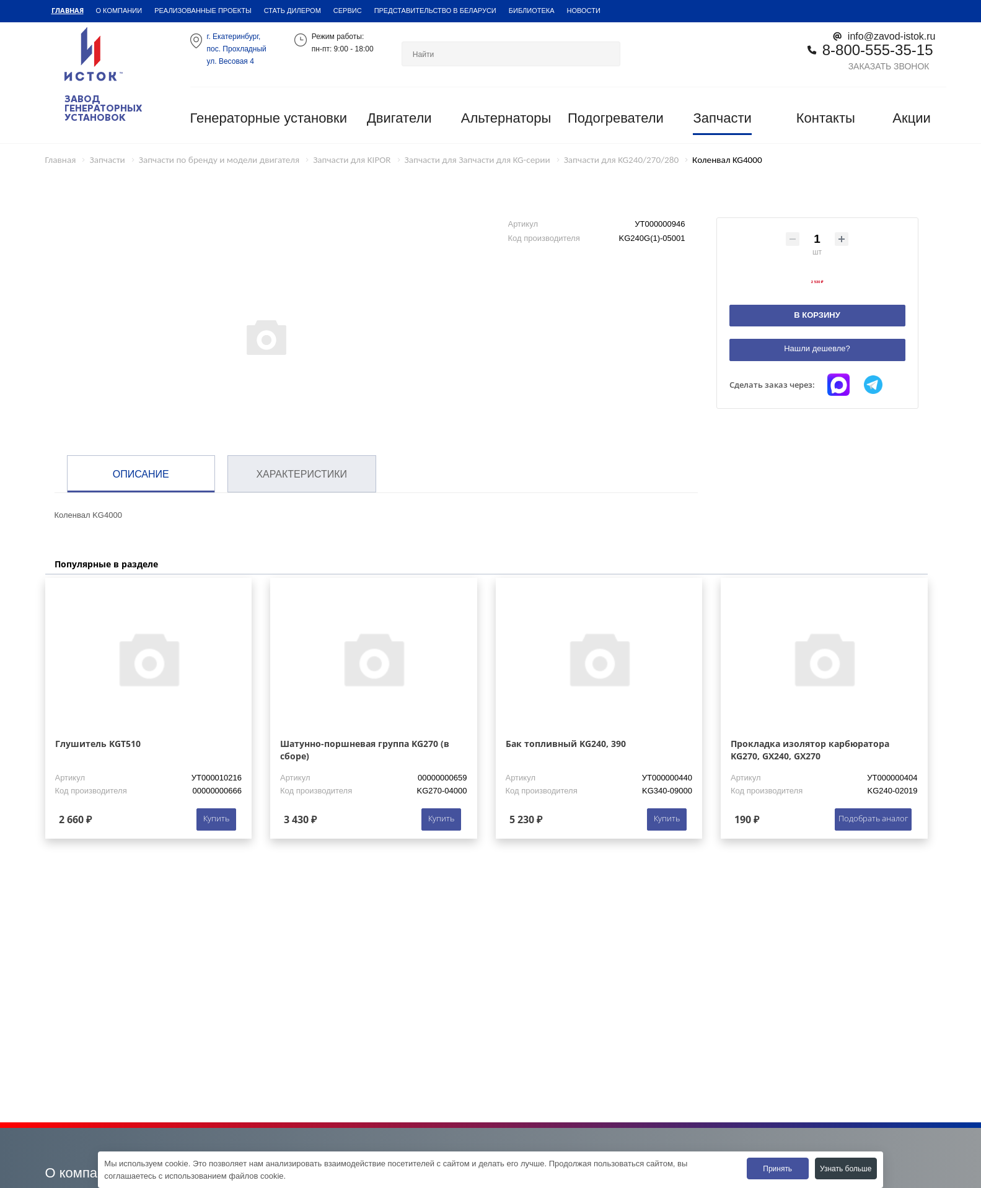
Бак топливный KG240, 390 (566, 743)
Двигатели (399, 118)
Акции (911, 118)
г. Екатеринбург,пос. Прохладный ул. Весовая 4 (236, 48)
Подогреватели (616, 118)
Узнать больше (845, 1168)
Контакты (825, 118)
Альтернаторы (506, 118)
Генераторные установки (268, 118)
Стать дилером (292, 10)
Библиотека (532, 10)
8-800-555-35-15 (877, 49)
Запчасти (722, 118)
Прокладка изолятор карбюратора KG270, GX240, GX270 (810, 750)
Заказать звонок (889, 66)
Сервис (347, 10)
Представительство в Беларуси (435, 10)
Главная (67, 10)
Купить (216, 818)
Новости (583, 10)
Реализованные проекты (203, 10)
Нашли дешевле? (817, 348)
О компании (119, 10)
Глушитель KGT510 (98, 743)
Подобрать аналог (873, 818)
